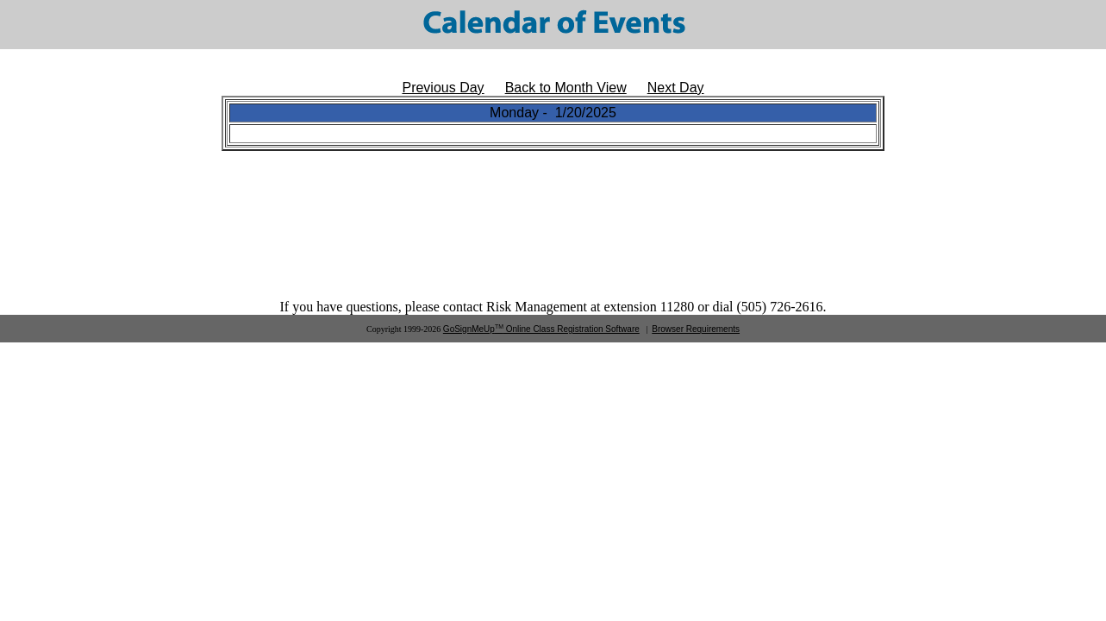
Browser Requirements (696, 329)
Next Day (675, 87)
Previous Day (443, 87)
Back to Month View (566, 87)
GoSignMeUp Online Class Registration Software (541, 329)
